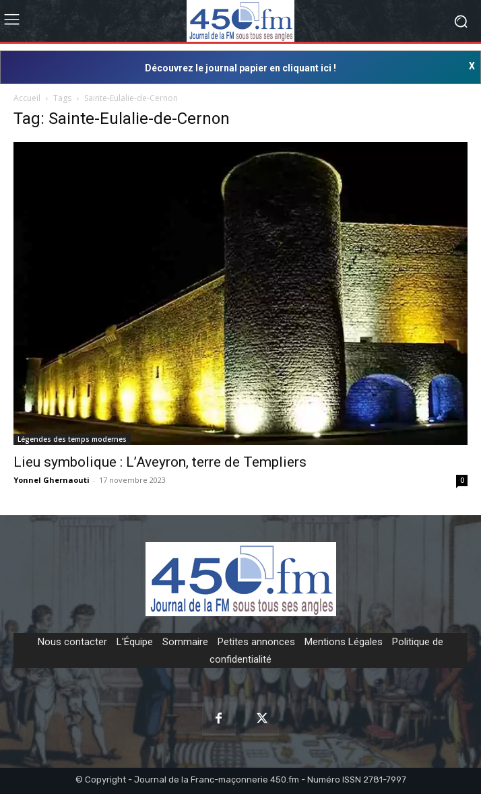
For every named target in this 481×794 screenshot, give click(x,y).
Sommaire (185, 642)
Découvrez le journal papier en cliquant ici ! (240, 68)
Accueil (26, 98)
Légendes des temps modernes (72, 439)
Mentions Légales (343, 642)
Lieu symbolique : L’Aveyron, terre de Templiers (160, 462)
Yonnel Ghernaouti (51, 480)
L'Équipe (135, 642)
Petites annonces (256, 642)
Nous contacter (72, 642)
